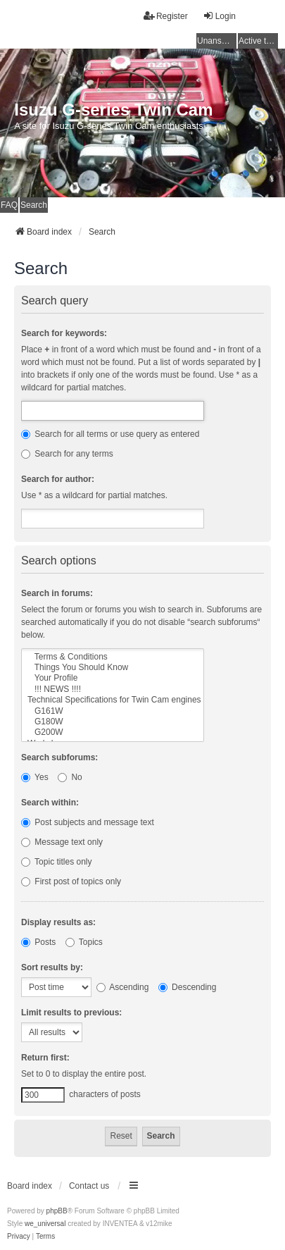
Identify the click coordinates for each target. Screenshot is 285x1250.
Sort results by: (52, 967)
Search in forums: (57, 593)
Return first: (45, 1058)
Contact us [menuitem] (89, 1186)
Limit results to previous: (71, 1012)
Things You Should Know (112, 667)
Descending (187, 987)
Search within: (50, 802)
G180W (112, 722)
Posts (38, 942)
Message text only (62, 842)
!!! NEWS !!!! (112, 689)
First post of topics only (71, 881)
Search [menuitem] (33, 205)
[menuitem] (18, 1236)
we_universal (45, 1223)
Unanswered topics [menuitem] (216, 41)
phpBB (57, 1211)
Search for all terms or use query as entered (110, 434)
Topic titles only (56, 862)
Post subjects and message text (87, 822)
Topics (84, 942)
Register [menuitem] (166, 16)
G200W (112, 732)
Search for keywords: (64, 333)
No (70, 777)
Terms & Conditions (112, 657)
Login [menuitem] (219, 16)
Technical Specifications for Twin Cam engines (112, 700)
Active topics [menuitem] (258, 41)
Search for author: (57, 479)
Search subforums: (59, 757)
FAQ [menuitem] (9, 205)
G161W (112, 711)
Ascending (122, 987)
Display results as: (58, 922)
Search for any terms (67, 454)
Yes (35, 777)
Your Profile (112, 678)
